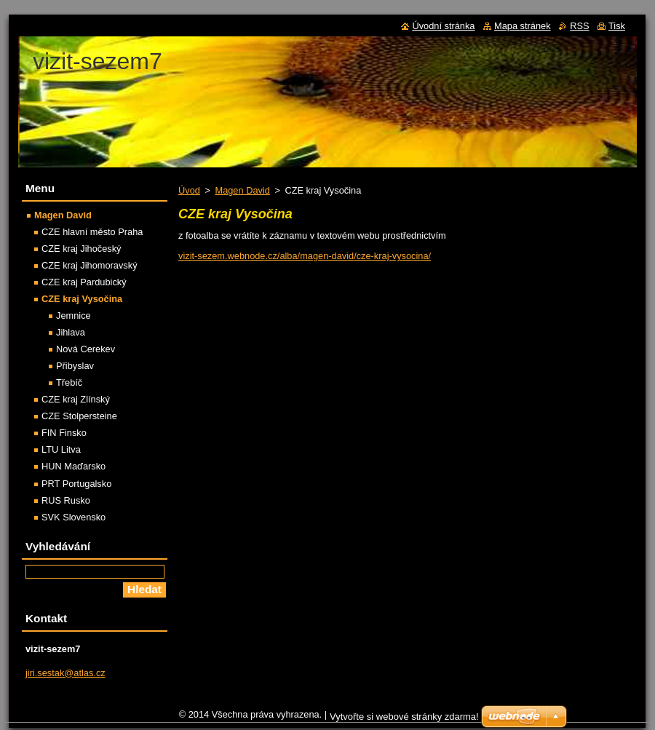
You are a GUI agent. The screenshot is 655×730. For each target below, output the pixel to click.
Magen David (242, 190)
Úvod (189, 190)
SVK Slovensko (73, 517)
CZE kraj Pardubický (84, 282)
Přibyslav (75, 365)
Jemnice (73, 315)
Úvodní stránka (443, 25)
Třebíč (69, 382)
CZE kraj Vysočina (81, 298)
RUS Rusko (65, 500)
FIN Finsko (64, 432)
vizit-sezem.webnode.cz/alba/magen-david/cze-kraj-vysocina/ (304, 255)
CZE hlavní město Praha (92, 231)
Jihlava (70, 332)
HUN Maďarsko (73, 466)
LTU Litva (61, 449)
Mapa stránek (522, 25)
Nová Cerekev (85, 349)
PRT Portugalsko (76, 483)
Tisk (616, 25)
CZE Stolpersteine (79, 415)
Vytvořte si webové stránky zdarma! (404, 716)
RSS (579, 25)
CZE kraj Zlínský (75, 399)
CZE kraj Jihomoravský (89, 265)
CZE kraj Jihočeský (81, 248)
